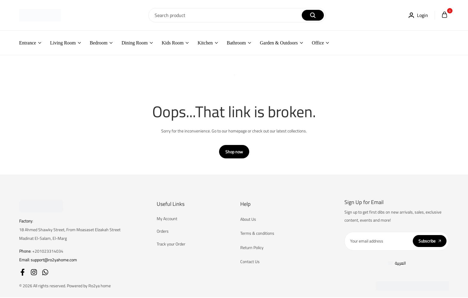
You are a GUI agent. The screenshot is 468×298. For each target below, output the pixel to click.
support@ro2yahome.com (54, 260)
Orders (163, 231)
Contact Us (250, 262)
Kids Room (173, 42)
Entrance (27, 42)
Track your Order (171, 244)
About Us (248, 220)
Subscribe (429, 241)
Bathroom (236, 42)
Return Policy (252, 248)
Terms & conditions (257, 234)
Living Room (63, 42)
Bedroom (99, 42)
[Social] (22, 272)
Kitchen (205, 42)
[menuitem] (397, 264)
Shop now (234, 152)
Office (318, 42)
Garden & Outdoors (279, 42)
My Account (167, 219)
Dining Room (134, 42)
